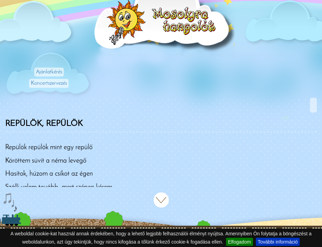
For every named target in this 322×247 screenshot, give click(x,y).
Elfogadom (239, 242)
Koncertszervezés (49, 83)
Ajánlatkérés (49, 72)
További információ (278, 242)
